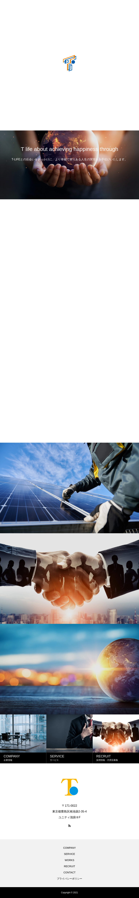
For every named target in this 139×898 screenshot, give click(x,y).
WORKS (69, 860)
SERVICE (69, 854)
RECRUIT (69, 866)
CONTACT (70, 872)
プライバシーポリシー (69, 878)
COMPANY (69, 848)
